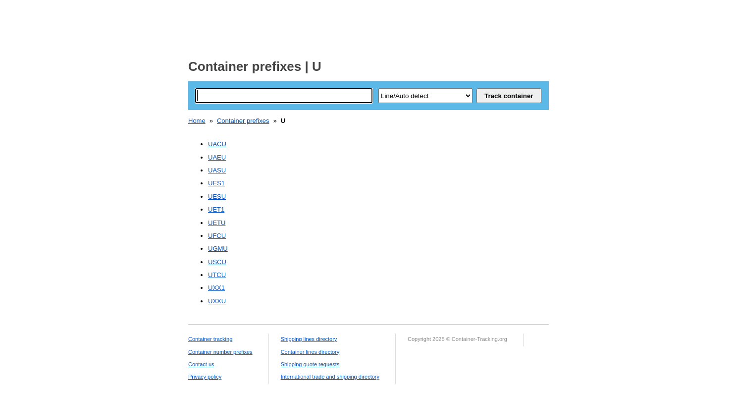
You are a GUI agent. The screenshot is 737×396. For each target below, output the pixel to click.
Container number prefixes (220, 352)
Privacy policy (204, 377)
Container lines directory (310, 352)
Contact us (201, 364)
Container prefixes (243, 120)
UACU (217, 144)
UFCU (217, 235)
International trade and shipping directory (330, 377)
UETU (216, 222)
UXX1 (216, 287)
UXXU (217, 301)
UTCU (217, 275)
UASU (217, 170)
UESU (217, 196)
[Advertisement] (368, 26)
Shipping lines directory (309, 339)
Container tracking (210, 339)
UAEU (217, 157)
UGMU (218, 248)
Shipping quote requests (310, 364)
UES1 (216, 183)
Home (197, 120)
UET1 (216, 209)
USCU (217, 262)
